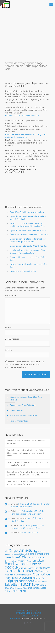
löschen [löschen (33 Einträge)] (44, 571)
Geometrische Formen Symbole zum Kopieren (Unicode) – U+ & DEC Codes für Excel (27, 473)
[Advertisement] (27, 37)
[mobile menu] (51, 4)
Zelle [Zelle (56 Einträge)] (14, 591)
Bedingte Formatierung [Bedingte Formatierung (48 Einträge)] (37, 553)
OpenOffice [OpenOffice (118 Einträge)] (41, 574)
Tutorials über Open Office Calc (23, 271)
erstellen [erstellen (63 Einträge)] (38, 560)
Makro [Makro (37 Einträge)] (8, 575)
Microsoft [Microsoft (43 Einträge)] (27, 574)
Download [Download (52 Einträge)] (39, 557)
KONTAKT (21, 610)
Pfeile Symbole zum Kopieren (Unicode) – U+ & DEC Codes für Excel (27, 463)
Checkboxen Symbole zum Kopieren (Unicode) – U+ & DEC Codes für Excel (27, 482)
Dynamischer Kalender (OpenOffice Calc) (28, 230)
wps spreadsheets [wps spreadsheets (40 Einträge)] (37, 588)
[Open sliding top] (3, 3)
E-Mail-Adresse (12, 339)
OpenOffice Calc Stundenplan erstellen (27, 212)
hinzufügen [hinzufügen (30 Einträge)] (23, 568)
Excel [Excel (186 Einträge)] (9, 564)
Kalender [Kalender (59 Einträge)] (44, 567)
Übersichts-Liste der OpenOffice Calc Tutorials (29, 235)
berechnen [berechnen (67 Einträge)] (12, 557)
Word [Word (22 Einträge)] (25, 588)
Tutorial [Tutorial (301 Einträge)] (27, 584)
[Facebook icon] (24, 622)
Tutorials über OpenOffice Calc (23, 405)
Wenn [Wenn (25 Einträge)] (7, 588)
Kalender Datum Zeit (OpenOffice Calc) (22, 116)
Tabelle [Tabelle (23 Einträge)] (44, 581)
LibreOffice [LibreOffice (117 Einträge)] (32, 571)
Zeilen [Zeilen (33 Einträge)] (7, 591)
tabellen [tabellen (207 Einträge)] (12, 584)
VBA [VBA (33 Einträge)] (37, 585)
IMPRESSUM (32, 610)
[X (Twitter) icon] (27, 622)
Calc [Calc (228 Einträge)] (23, 557)
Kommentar (11, 295)
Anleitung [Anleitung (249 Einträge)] (28, 550)
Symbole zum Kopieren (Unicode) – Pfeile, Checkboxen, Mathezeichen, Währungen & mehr (25, 453)
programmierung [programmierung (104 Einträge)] (31, 577)
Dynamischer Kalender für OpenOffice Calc (28, 246)
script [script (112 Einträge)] (9, 581)
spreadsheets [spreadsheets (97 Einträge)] (24, 581)
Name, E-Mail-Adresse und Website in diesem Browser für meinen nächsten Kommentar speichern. (24, 364)
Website (8, 350)
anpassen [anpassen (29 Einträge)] (42, 551)
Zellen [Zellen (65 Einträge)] (22, 590)
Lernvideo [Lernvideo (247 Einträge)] (14, 570)
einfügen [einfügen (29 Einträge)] (20, 561)
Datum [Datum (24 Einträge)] (30, 558)
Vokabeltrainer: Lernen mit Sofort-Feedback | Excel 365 (26, 442)
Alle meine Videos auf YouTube (23, 416)
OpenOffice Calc (17, 410)
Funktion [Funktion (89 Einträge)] (35, 564)
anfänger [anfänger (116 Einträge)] (12, 550)
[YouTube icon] (30, 622)
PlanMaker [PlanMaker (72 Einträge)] (11, 577)
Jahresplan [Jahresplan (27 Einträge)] (33, 568)
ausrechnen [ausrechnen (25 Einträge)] (9, 554)
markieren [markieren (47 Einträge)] (16, 574)
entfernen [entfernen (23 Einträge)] (28, 561)
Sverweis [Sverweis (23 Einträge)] (37, 581)
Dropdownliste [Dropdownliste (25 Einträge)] (10, 561)
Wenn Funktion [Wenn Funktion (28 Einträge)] (16, 588)
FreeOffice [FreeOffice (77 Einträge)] (21, 564)
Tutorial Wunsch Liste (19, 421)
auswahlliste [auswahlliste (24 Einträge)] (19, 554)
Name (8, 328)
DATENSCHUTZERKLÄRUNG (28, 613)
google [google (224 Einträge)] (11, 567)
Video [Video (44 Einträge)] (43, 585)
